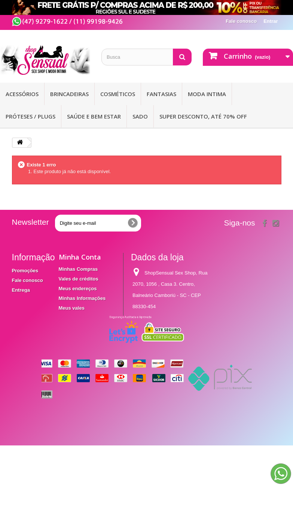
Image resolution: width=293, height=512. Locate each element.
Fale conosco (241, 21)
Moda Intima (207, 94)
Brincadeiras (69, 94)
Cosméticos (117, 94)
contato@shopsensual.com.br (164, 357)
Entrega (21, 290)
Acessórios (22, 94)
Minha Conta (80, 256)
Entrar (270, 21)
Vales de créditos (78, 279)
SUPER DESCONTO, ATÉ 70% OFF (203, 116)
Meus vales (72, 308)
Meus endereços (78, 288)
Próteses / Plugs (30, 116)
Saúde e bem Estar (94, 116)
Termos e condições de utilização (27, 306)
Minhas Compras (78, 269)
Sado (140, 116)
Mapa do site (27, 323)
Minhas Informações (82, 298)
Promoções (25, 270)
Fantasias (161, 94)
